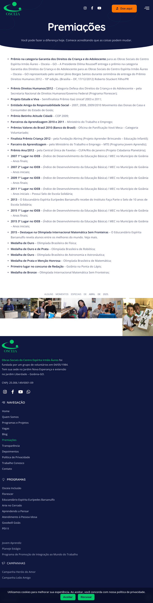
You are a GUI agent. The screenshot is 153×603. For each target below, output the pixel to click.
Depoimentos (10, 462)
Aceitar (68, 597)
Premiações (9, 450)
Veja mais (90, 237)
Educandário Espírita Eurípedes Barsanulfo (28, 517)
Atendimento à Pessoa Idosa (19, 534)
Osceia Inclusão (11, 506)
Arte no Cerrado (12, 523)
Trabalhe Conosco (13, 473)
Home (6, 421)
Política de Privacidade (16, 467)
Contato (7, 479)
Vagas (5, 439)
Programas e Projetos (15, 433)
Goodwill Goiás (11, 540)
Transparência (11, 456)
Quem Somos (10, 427)
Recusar (86, 597)
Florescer (7, 511)
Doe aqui (124, 8)
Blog (4, 444)
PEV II (5, 546)
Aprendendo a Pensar (15, 529)
